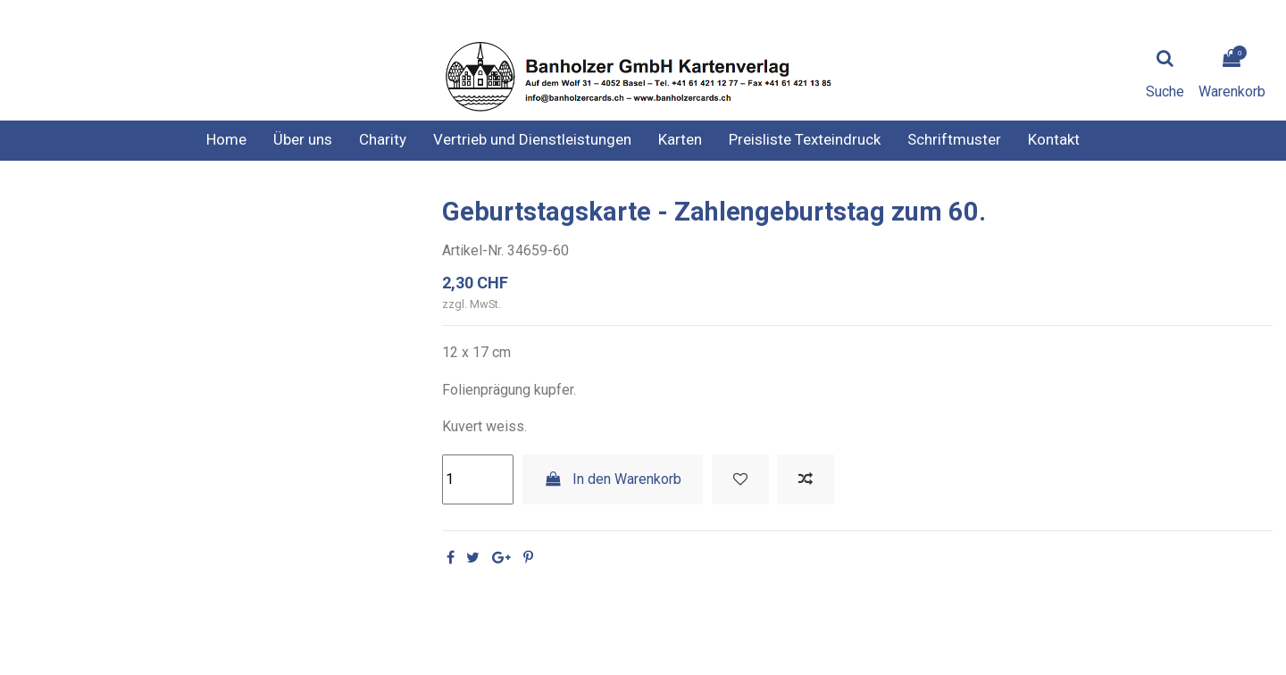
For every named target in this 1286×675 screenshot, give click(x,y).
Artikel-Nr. (473, 250)
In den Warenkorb (613, 479)
